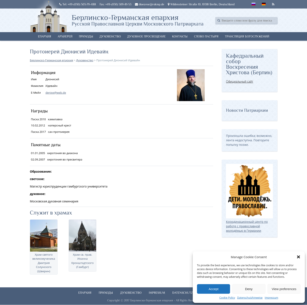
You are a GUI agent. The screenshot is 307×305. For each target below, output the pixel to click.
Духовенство (110, 36)
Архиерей (65, 36)
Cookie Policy (227, 297)
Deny (248, 289)
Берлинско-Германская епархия (138, 19)
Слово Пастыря (206, 36)
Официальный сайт (239, 81)
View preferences (284, 289)
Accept (214, 289)
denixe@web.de (55, 93)
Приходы (86, 36)
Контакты (180, 36)
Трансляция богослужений (247, 36)
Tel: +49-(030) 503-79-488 (77, 4)
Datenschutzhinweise (249, 297)
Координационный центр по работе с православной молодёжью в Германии (249, 224)
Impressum (271, 297)
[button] (298, 257)
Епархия (44, 36)
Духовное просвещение (146, 36)
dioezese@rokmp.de (149, 4)
